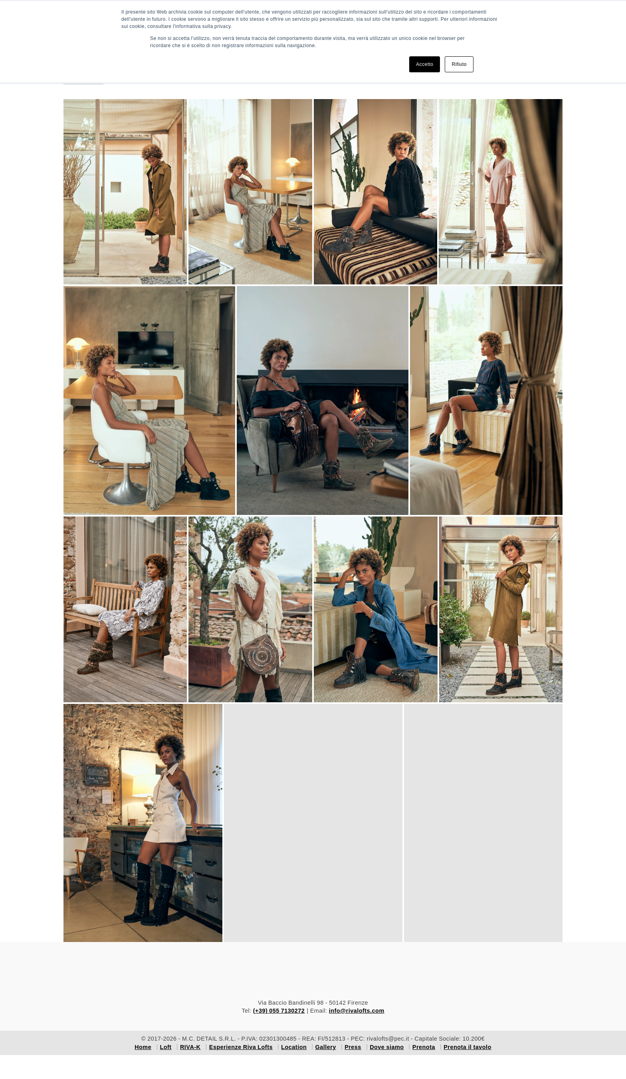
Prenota (423, 1047)
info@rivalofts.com (356, 1010)
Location (294, 1047)
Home (143, 1047)
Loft (165, 1047)
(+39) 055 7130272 (279, 1010)
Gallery (325, 1047)
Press (353, 1047)
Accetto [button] (425, 64)
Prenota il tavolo (467, 1047)
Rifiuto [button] (459, 64)
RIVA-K (190, 1047)
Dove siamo (387, 1047)
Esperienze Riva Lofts (241, 1047)
